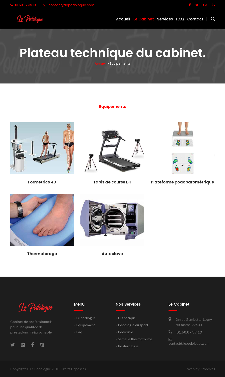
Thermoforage (42, 253)
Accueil (123, 19)
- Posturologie (127, 346)
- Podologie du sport (132, 325)
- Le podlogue (85, 318)
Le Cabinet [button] (143, 19)
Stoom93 (208, 369)
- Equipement (84, 325)
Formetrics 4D (42, 181)
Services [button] (165, 19)
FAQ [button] (180, 19)
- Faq (78, 332)
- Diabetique (126, 318)
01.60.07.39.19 (23, 5)
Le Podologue (40, 369)
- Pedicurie (124, 332)
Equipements (112, 106)
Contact (195, 19)
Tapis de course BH (112, 181)
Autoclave (112, 253)
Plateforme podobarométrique (182, 181)
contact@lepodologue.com (68, 5)
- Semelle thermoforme (134, 339)
